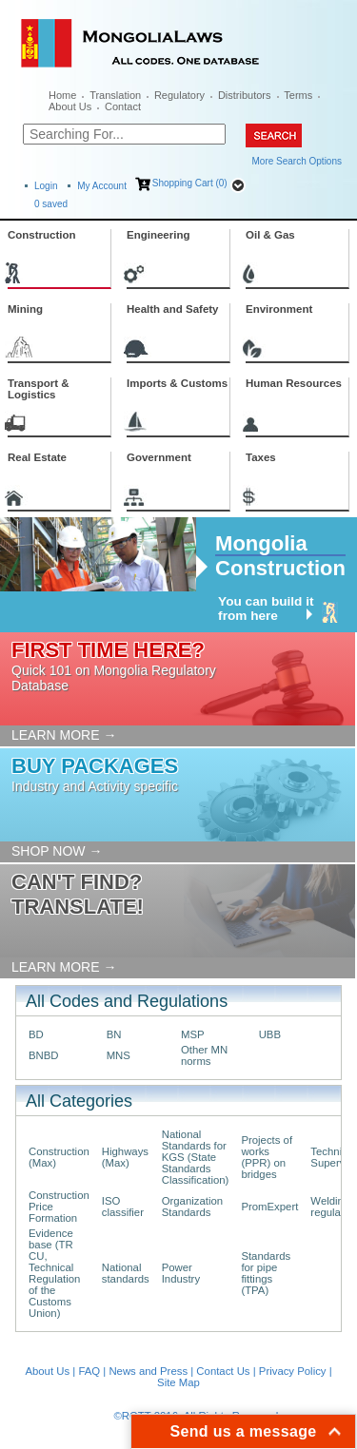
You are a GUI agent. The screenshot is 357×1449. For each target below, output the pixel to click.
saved (51, 204)
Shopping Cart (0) (190, 183)
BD (36, 1034)
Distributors (244, 95)
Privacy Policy (293, 1371)
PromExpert (269, 1206)
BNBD (44, 1055)
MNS (118, 1055)
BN (114, 1034)
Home (62, 95)
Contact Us (222, 1371)
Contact (123, 106)
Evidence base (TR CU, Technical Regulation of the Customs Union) (54, 1273)
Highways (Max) (125, 1157)
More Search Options (297, 161)
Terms (298, 95)
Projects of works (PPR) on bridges (266, 1157)
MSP (193, 1034)
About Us (70, 106)
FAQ (89, 1371)
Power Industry (181, 1273)
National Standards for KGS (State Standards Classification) (195, 1157)
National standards (125, 1273)
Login (45, 186)
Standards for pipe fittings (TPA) (265, 1273)
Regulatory (179, 95)
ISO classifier (123, 1206)
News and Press (148, 1371)
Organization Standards (192, 1206)
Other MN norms (204, 1055)
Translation (115, 95)
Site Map (178, 1382)
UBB (270, 1034)
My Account (102, 186)
